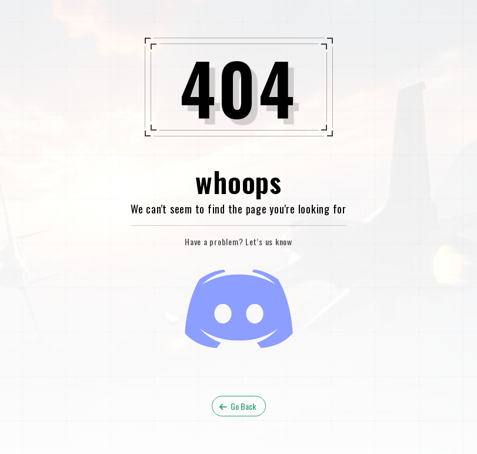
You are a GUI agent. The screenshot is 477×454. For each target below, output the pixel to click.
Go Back (237, 406)
